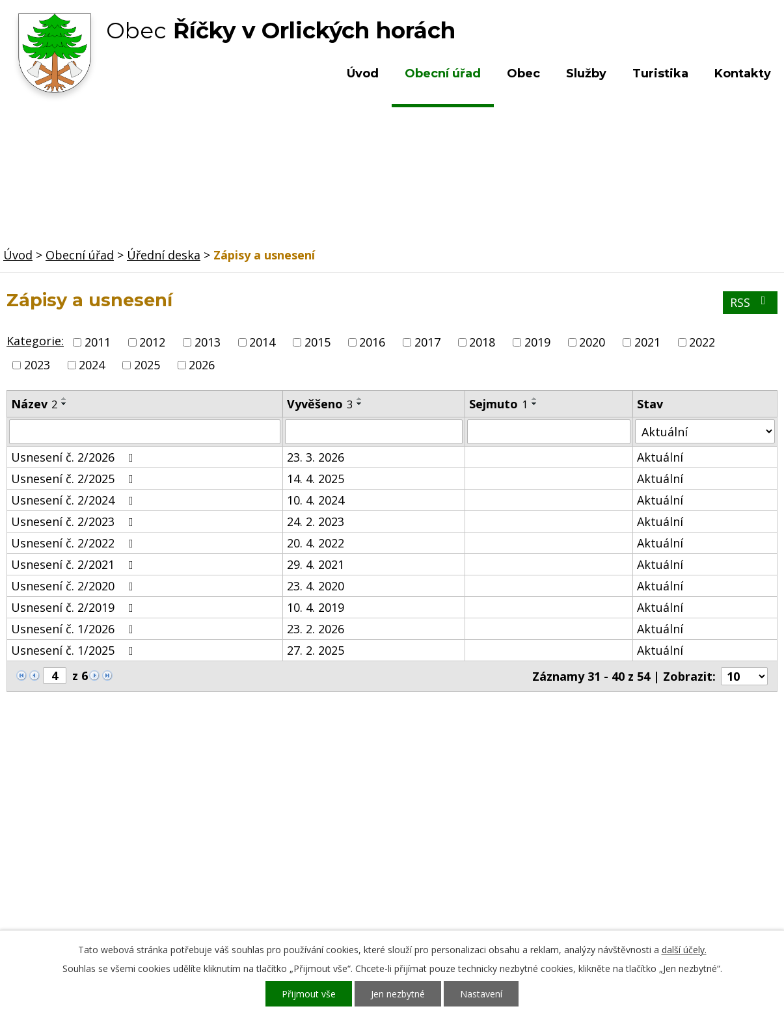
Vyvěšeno (320, 404)
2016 (372, 342)
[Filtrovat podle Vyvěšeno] (374, 431)
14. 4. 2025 (315, 478)
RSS (750, 302)
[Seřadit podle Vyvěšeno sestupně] (360, 403)
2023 (37, 365)
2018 (482, 342)
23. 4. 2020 (315, 586)
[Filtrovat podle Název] (144, 431)
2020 (592, 342)
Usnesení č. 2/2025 (75, 478)
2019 (537, 342)
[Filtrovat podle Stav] (705, 431)
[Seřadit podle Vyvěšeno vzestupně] (360, 398)
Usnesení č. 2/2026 (75, 457)
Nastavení (481, 994)
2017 (427, 342)
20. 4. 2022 (315, 543)
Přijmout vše (309, 994)
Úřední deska (163, 255)
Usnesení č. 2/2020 (75, 586)
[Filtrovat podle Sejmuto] (548, 431)
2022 (702, 342)
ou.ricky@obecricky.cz (369, 879)
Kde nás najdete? (651, 828)
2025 (147, 365)
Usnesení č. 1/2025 (75, 650)
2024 (92, 365)
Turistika (660, 73)
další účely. (684, 949)
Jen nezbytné (398, 994)
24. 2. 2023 (315, 521)
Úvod (363, 73)
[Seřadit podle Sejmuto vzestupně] (535, 398)
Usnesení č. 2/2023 (75, 521)
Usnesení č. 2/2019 (75, 607)
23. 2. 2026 (315, 629)
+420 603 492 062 (312, 841)
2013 (208, 342)
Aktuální (660, 457)
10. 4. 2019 (315, 607)
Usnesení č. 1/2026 (75, 629)
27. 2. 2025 (315, 650)
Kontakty (742, 73)
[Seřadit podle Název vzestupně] (64, 398)
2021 (647, 342)
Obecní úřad (443, 73)
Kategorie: (35, 341)
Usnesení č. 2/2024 (75, 500)
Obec (523, 73)
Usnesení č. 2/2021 (75, 564)
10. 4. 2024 (315, 500)
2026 (202, 365)
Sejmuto (498, 404)
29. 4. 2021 (315, 564)
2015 (317, 342)
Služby (586, 73)
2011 (98, 342)
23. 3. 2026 (315, 457)
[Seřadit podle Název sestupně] (64, 403)
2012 (152, 342)
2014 (262, 342)
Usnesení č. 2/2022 (75, 543)
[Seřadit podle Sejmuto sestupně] (535, 403)
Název (34, 404)
